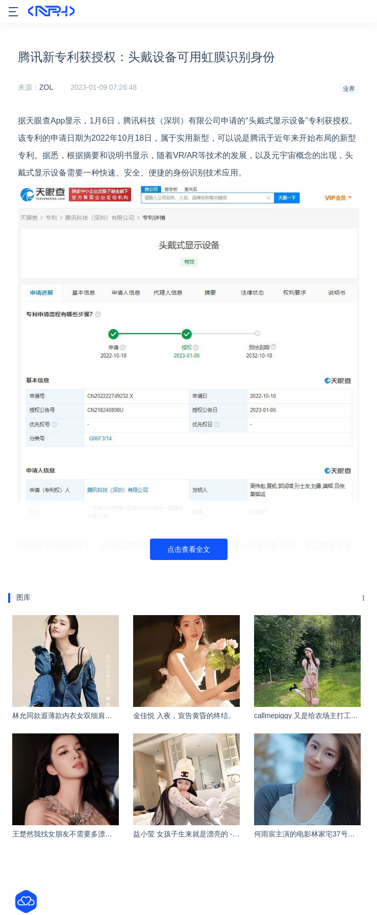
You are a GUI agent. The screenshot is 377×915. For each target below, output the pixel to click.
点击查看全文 (188, 549)
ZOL (46, 87)
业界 (349, 88)
